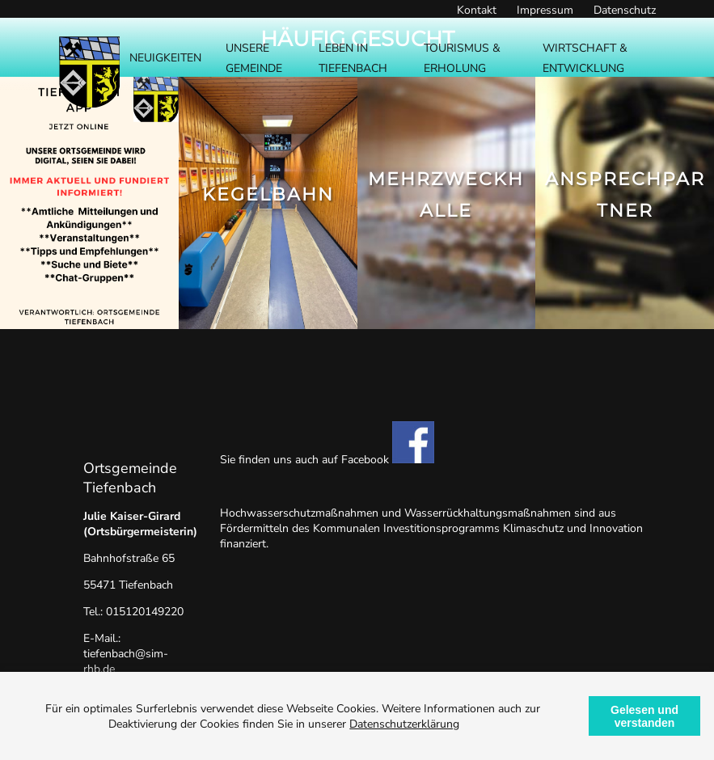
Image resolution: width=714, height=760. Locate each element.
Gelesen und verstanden (644, 716)
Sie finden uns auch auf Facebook (327, 459)
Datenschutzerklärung (404, 724)
